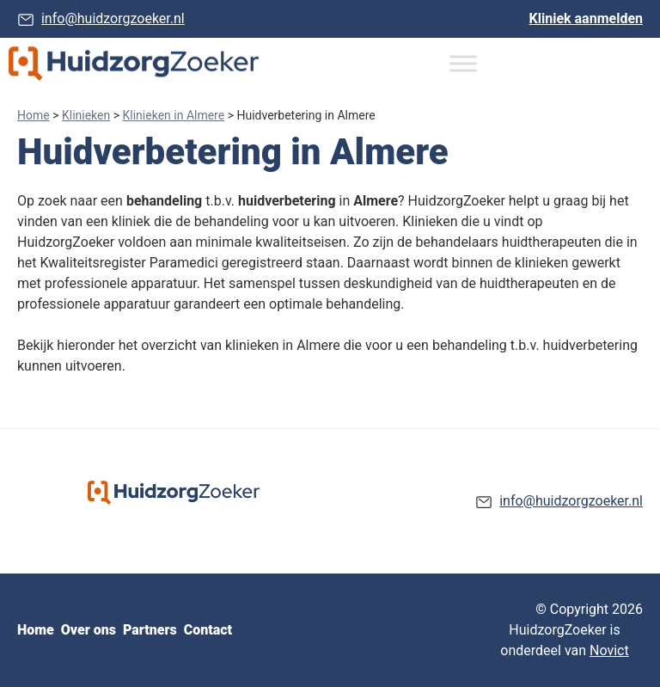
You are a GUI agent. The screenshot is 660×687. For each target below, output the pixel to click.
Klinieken (86, 115)
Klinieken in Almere (174, 115)
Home (33, 115)
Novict (609, 650)
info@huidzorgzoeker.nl (113, 18)
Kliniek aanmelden (586, 18)
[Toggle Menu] (463, 63)
